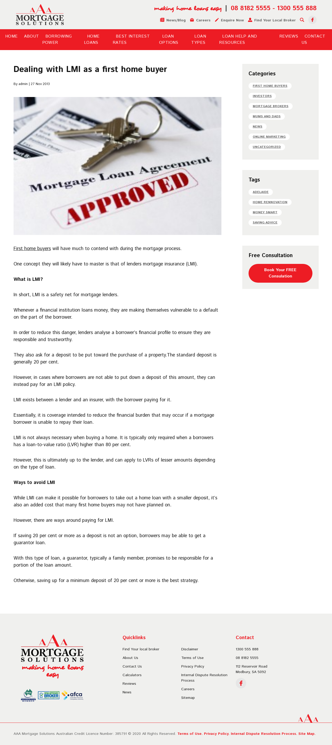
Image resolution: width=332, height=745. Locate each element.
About (31, 36)
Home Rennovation (270, 202)
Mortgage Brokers (270, 106)
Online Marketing (269, 137)
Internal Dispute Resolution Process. (264, 733)
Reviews (288, 36)
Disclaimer (189, 649)
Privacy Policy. (217, 733)
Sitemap (188, 697)
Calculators (132, 675)
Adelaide (261, 192)
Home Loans (92, 39)
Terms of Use (192, 658)
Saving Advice (265, 222)
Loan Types (198, 39)
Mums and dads (267, 116)
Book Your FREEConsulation (280, 273)
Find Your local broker (141, 649)
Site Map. (307, 733)
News (257, 126)
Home (11, 36)
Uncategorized (267, 147)
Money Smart (265, 212)
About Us (130, 658)
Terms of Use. (190, 733)
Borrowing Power (57, 39)
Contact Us (132, 666)
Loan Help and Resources (238, 39)
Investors (262, 96)
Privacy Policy (192, 666)
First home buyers (32, 248)
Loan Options (168, 39)
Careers (188, 689)
